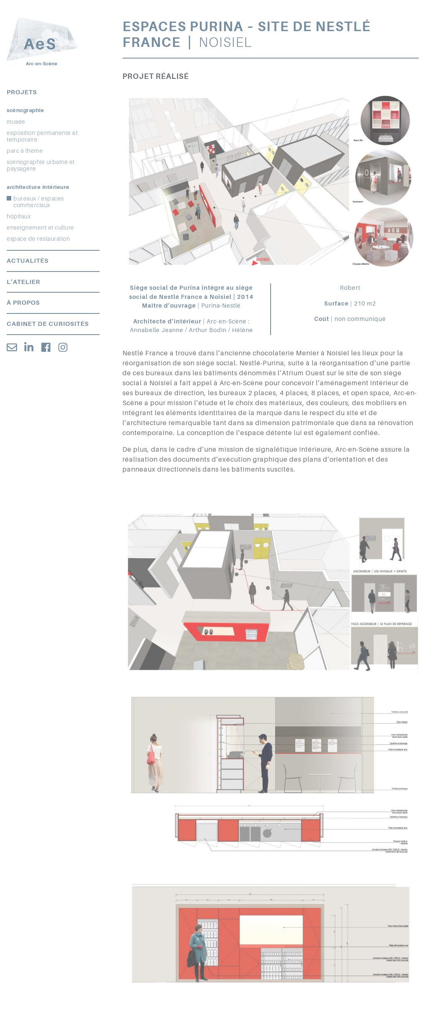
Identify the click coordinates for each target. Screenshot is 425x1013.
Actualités (28, 260)
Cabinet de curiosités (48, 324)
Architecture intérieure (38, 187)
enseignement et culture (40, 227)
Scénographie (25, 110)
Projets (22, 92)
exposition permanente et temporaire (42, 136)
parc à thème (25, 150)
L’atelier (23, 282)
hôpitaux (19, 216)
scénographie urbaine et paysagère (41, 165)
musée (16, 121)
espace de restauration (38, 238)
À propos (23, 302)
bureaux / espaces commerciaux (38, 201)
